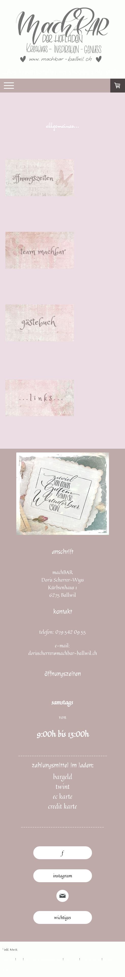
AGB (19, 959)
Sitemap (107, 959)
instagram (62, 875)
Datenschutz (71, 959)
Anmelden (8, 969)
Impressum (8, 959)
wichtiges (62, 917)
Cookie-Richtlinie (91, 959)
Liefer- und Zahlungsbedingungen (43, 959)
